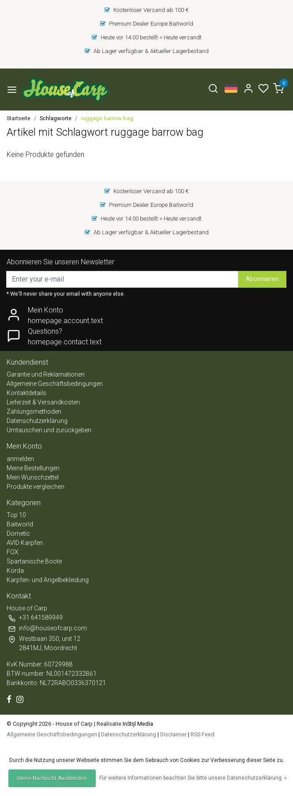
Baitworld (20, 524)
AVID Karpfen (25, 542)
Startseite (18, 118)
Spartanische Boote (34, 561)
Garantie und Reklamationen (46, 374)
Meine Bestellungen (33, 468)
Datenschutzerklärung (37, 420)
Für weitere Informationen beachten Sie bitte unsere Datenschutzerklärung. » (193, 778)
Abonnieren (262, 279)
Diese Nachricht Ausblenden (52, 778)
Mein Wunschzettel (33, 477)
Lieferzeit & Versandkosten (43, 402)
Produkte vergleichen (35, 486)
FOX (13, 552)
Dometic (18, 533)
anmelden (20, 458)
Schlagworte (55, 118)
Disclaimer (173, 734)
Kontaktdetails (26, 392)
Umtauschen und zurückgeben (49, 430)
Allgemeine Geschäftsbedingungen (55, 383)
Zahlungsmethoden (34, 411)
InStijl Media (137, 723)
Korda (15, 570)
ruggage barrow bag (107, 118)
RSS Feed (202, 734)
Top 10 (16, 514)
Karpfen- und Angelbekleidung (48, 579)
